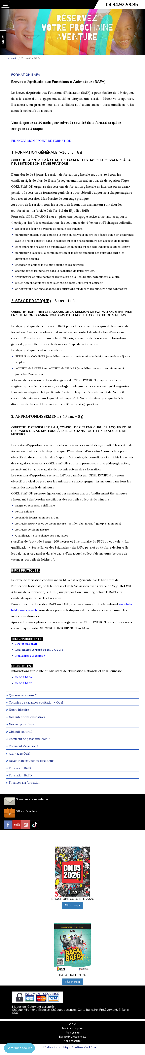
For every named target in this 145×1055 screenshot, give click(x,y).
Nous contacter (72, 1041)
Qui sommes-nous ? (23, 695)
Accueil (12, 58)
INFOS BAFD (24, 683)
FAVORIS (3, 39)
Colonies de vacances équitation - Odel (36, 702)
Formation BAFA (20, 768)
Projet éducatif (26, 643)
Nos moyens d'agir (22, 724)
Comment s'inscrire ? (23, 746)
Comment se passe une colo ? (29, 739)
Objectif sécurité (20, 732)
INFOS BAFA (23, 677)
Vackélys (90, 1047)
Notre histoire (19, 710)
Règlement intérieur (30, 655)
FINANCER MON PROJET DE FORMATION (41, 141)
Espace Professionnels (72, 1037)
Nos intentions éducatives (27, 717)
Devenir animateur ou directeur (31, 761)
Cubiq (63, 1047)
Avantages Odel (19, 753)
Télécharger (72, 905)
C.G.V (72, 1024)
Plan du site (72, 1033)
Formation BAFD (20, 775)
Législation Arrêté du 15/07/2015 (39, 649)
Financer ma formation (24, 783)
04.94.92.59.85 (122, 4)
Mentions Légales (72, 1028)
